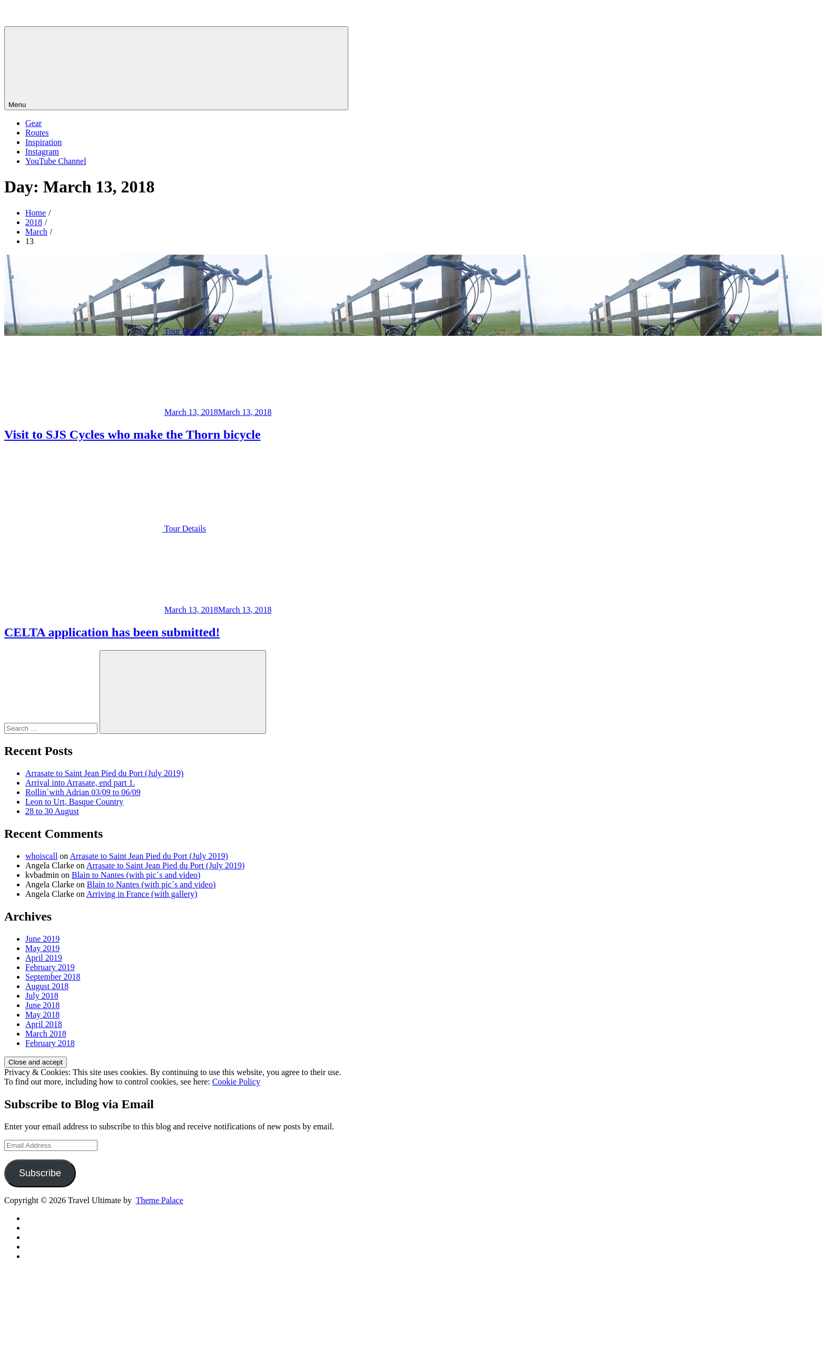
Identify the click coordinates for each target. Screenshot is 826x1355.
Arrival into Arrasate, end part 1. (80, 782)
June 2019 (42, 938)
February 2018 (50, 1043)
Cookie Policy (236, 1081)
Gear (33, 123)
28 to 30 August (52, 811)
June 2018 (42, 1005)
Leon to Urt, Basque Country (74, 801)
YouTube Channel (55, 161)
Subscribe (40, 1173)
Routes (36, 132)
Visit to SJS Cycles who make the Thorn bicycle (132, 434)
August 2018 (46, 986)
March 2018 (45, 1033)
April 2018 (43, 1024)
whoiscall (41, 855)
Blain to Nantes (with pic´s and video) (136, 874)
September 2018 (52, 976)
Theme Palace (159, 1200)
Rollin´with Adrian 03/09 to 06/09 (83, 792)
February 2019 (50, 967)
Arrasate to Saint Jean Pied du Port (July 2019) (104, 773)
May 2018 (42, 1014)
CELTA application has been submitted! (112, 632)
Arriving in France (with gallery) (142, 893)
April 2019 (43, 957)
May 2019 (42, 948)
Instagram (42, 151)
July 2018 (41, 995)
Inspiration (43, 142)
